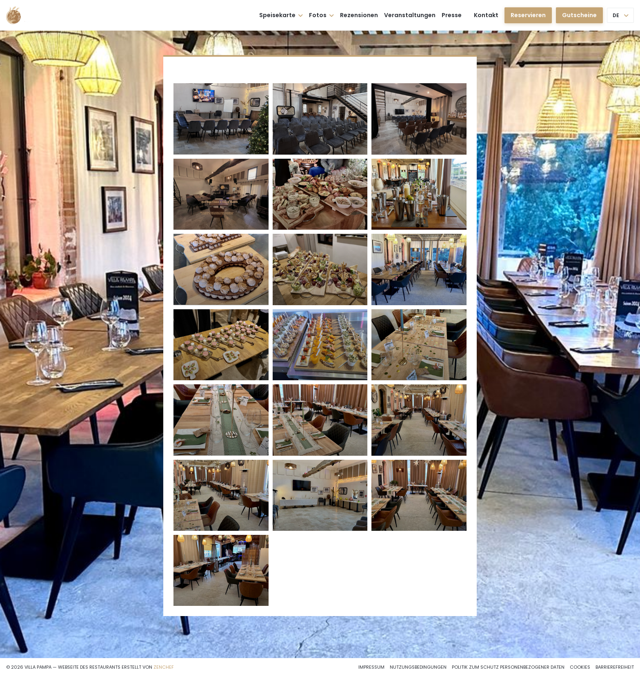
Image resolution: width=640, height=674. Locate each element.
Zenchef (163, 667)
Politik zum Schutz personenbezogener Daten (508, 667)
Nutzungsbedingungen (418, 667)
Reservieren (528, 15)
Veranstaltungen (410, 15)
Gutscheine (579, 15)
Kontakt (486, 15)
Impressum (371, 667)
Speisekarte (281, 15)
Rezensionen (359, 15)
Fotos (321, 15)
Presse (452, 15)
